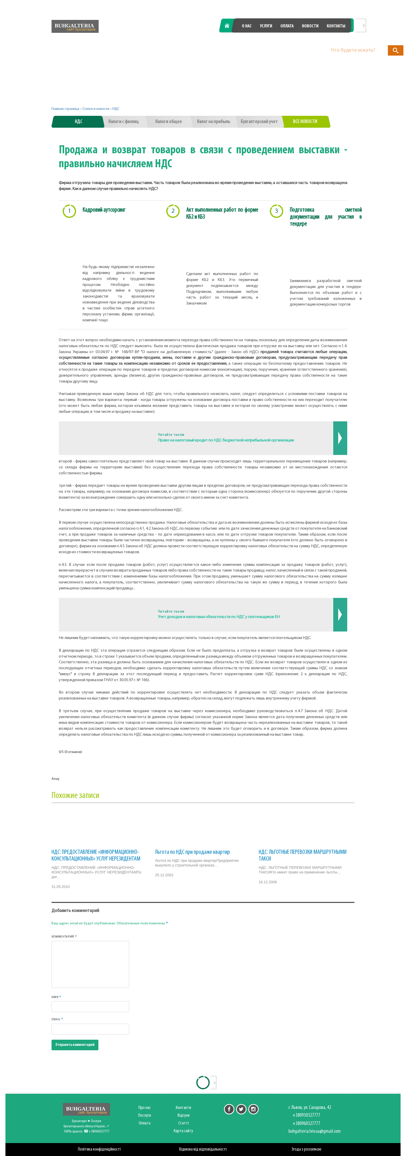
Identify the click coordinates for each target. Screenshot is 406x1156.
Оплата (287, 26)
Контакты (336, 26)
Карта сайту (183, 1131)
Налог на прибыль (213, 121)
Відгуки (184, 1115)
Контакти (183, 1107)
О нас (247, 26)
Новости (310, 26)
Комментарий (64, 936)
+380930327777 (253, 39)
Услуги (266, 26)
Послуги (144, 1115)
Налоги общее (168, 121)
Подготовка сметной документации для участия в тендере (326, 217)
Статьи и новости (95, 109)
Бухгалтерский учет (259, 121)
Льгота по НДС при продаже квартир (192, 852)
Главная (229, 26)
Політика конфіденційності (99, 1149)
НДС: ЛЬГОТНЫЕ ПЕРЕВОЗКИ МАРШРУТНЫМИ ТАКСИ (302, 855)
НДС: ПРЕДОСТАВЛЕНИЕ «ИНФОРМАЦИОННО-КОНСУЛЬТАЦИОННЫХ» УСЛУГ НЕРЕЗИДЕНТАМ (96, 855)
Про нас (145, 1107)
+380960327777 (320, 39)
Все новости (305, 121)
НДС (115, 109)
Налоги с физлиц (123, 121)
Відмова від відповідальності (203, 1149)
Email (57, 1019)
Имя (56, 997)
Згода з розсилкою (306, 1149)
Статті (183, 1123)
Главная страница (65, 109)
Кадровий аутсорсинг (104, 210)
